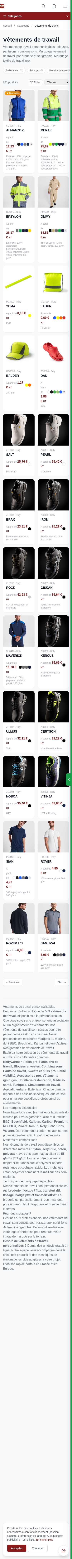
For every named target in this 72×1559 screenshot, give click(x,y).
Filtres (35, 82)
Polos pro (36, 70)
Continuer (38, 1548)
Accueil (7, 25)
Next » (62, 982)
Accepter (16, 1548)
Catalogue (23, 25)
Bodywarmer (14, 70)
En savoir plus (44, 1539)
